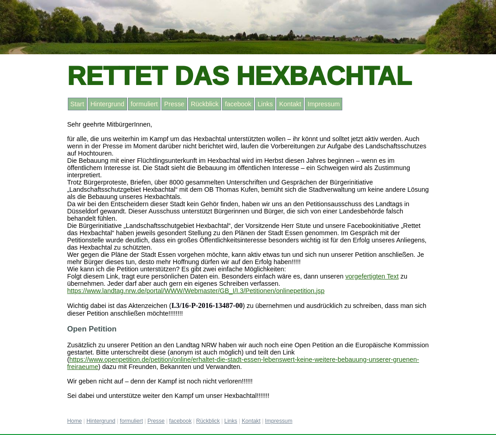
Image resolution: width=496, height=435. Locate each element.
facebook (238, 104)
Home (74, 421)
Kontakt (290, 104)
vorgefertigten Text (372, 276)
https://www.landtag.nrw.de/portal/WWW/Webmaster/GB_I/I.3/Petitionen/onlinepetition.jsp (196, 290)
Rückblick (205, 104)
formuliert (144, 104)
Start (77, 104)
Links (265, 104)
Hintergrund (107, 104)
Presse (174, 104)
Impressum (323, 104)
